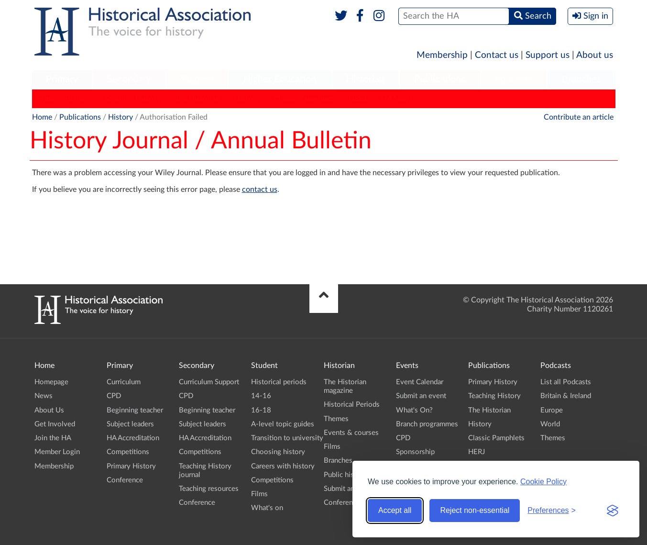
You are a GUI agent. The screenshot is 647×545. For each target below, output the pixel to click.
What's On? (414, 410)
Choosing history (278, 452)
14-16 (261, 396)
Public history (345, 474)
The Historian (197, 98)
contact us (259, 189)
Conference (125, 480)
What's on (267, 508)
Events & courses (351, 432)
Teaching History (132, 98)
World (550, 424)
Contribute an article (579, 117)
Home (42, 117)
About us (594, 55)
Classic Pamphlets (304, 98)
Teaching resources (209, 488)
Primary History (63, 98)
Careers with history (283, 466)
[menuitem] (62, 79)
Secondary (129, 79)
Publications (439, 79)
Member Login (57, 452)
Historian (365, 79)
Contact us (496, 55)
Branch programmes (427, 424)
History (246, 98)
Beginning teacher (135, 410)
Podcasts (513, 79)
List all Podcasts (565, 382)
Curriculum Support (209, 382)
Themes (336, 419)
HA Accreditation (133, 438)
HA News (397, 98)
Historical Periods (352, 404)
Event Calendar (419, 382)
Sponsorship (415, 452)
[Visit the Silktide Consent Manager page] (612, 510)
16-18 (261, 410)
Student (197, 79)
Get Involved (54, 424)
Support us (548, 55)
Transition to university (287, 438)
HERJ (358, 98)
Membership (442, 55)
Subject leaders (130, 424)
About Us (49, 410)
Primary (62, 79)
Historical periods (279, 382)
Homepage (51, 382)
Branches (581, 79)
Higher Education (279, 79)
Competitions (128, 452)
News (43, 396)
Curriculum (124, 382)
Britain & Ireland (565, 396)
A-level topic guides (282, 424)
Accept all (394, 510)
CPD (114, 396)
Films (259, 494)
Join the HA (52, 438)
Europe (551, 410)
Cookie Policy (543, 482)
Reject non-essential (474, 510)
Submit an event (349, 488)
